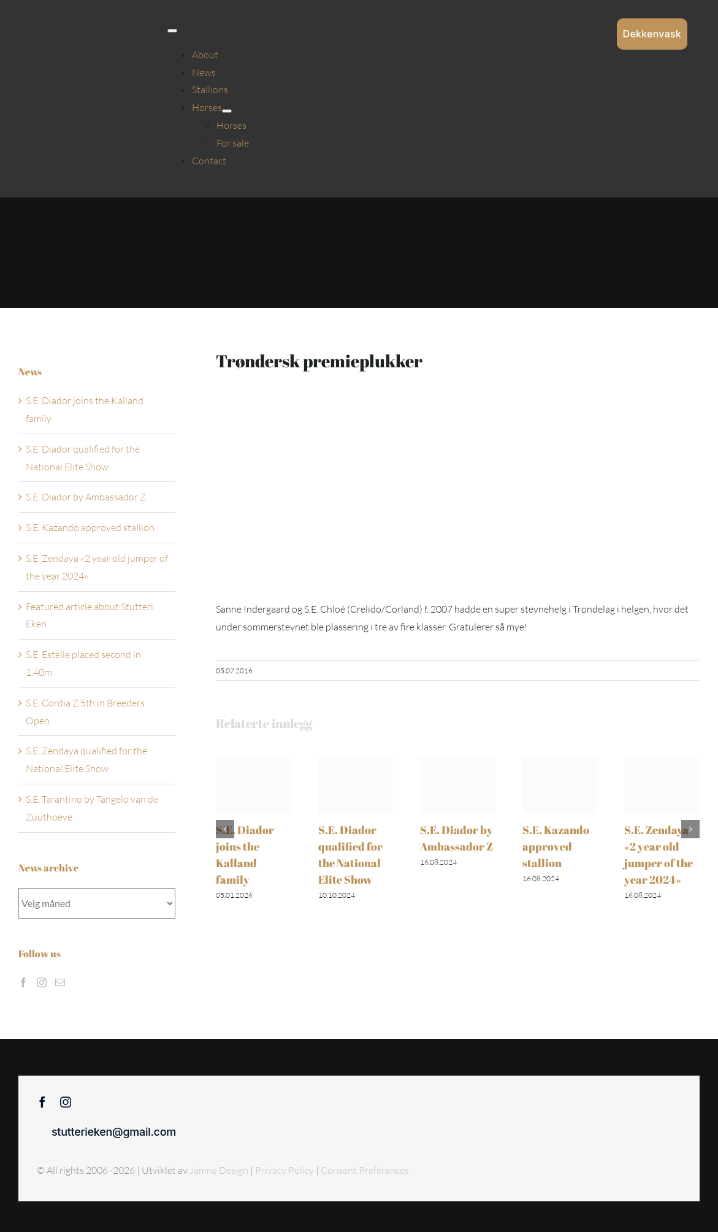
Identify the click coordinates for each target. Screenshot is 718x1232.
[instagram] (65, 1102)
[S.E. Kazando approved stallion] (560, 763)
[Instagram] (42, 982)
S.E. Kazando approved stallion (555, 846)
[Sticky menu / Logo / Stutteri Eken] (62, 18)
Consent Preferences (365, 1170)
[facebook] (42, 1102)
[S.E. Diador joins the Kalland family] (253, 763)
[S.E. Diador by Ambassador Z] (457, 763)
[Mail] (60, 982)
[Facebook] (23, 982)
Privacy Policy (285, 1170)
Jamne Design (218, 1170)
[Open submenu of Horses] (227, 111)
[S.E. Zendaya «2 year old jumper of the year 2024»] (662, 763)
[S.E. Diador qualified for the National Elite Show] (356, 763)
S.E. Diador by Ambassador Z (86, 497)
